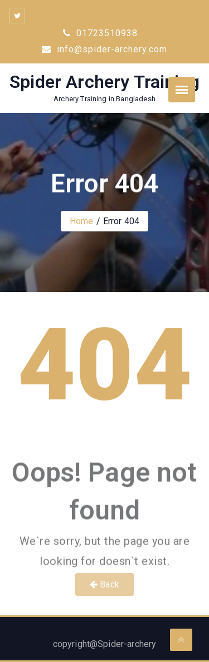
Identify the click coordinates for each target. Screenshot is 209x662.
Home (82, 221)
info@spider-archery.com (104, 49)
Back (104, 584)
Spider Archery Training (104, 81)
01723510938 (100, 33)
